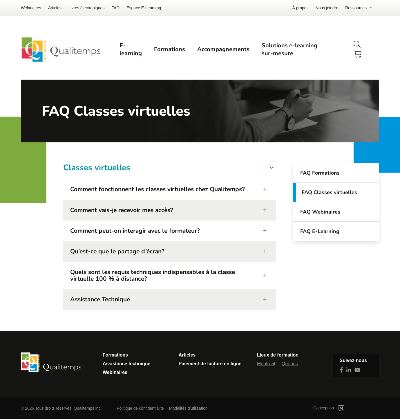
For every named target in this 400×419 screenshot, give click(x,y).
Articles (54, 8)
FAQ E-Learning (319, 231)
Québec (290, 363)
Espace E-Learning (143, 8)
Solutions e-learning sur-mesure (289, 49)
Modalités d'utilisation (188, 408)
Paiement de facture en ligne (210, 363)
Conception (337, 408)
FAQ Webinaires (320, 211)
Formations (169, 49)
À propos (300, 8)
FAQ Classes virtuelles (329, 192)
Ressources (356, 8)
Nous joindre (327, 8)
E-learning (131, 49)
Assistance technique (127, 363)
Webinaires (31, 8)
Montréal (266, 363)
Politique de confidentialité (140, 408)
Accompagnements (223, 49)
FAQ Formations (320, 172)
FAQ (115, 8)
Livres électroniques (86, 8)
